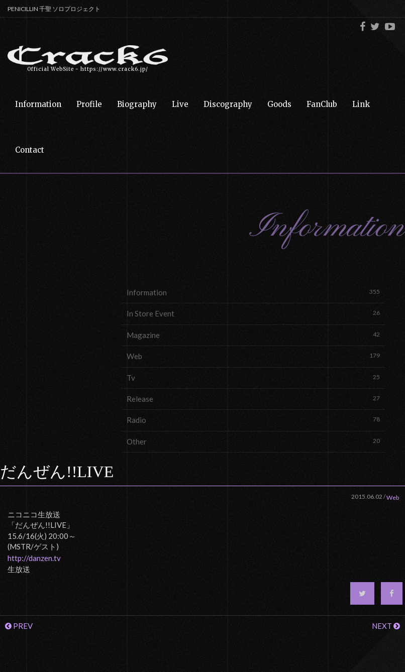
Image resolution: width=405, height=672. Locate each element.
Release (253, 398)
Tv (253, 377)
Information (253, 292)
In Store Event (253, 313)
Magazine (253, 335)
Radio (253, 419)
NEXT (386, 625)
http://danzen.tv (34, 558)
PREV (19, 625)
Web (253, 356)
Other (253, 441)
